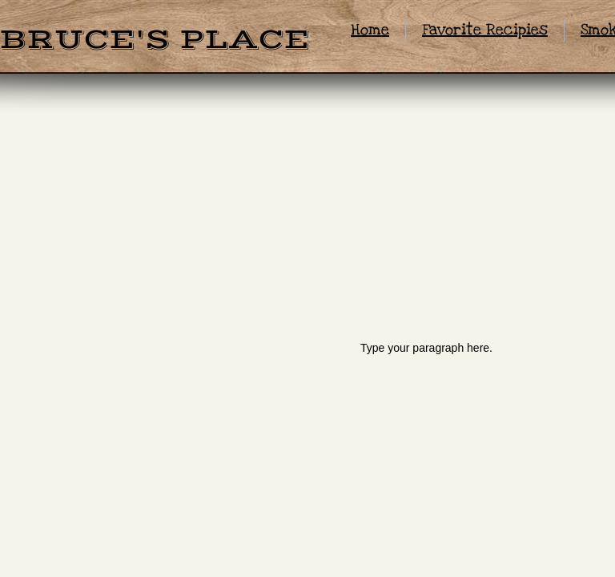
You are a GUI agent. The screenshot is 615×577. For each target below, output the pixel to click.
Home (370, 30)
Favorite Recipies (485, 30)
